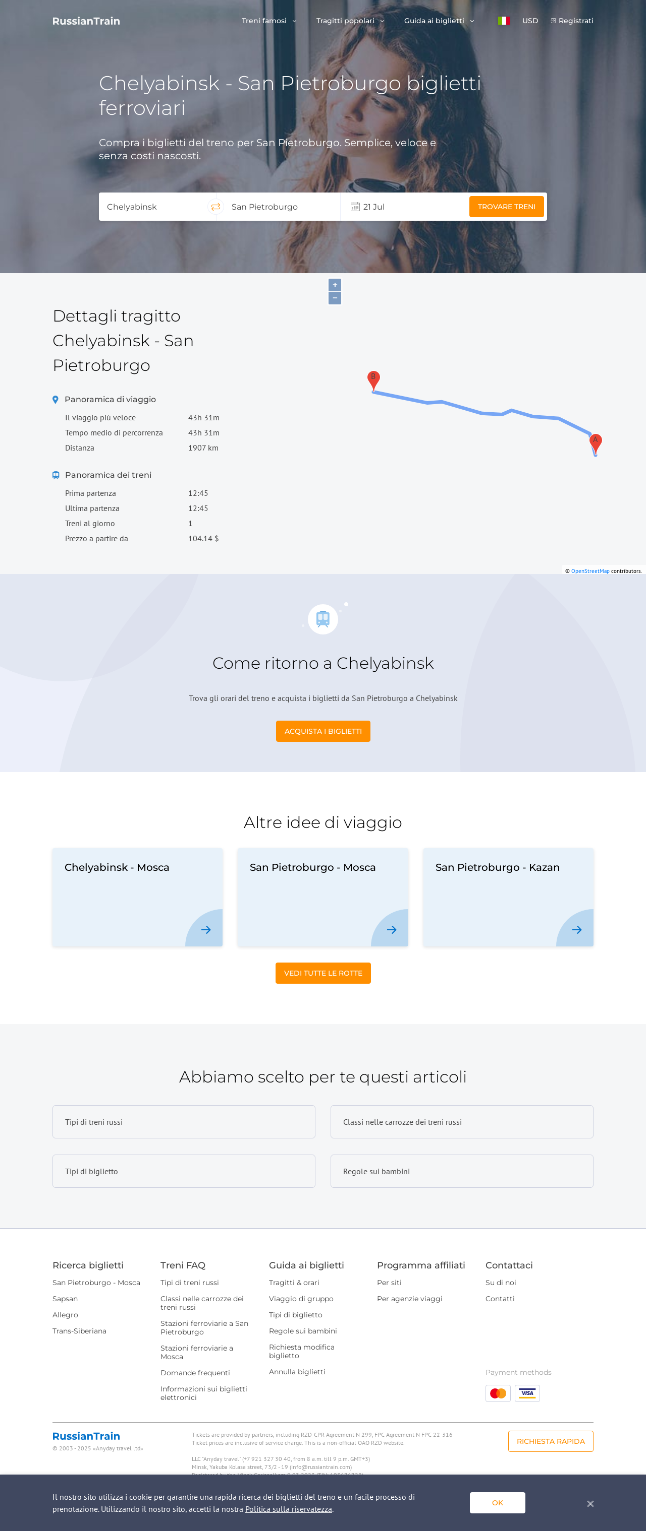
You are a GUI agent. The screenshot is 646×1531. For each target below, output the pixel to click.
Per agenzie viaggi (410, 1298)
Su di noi (501, 1282)
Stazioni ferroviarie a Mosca (196, 1352)
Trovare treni (506, 206)
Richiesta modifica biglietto (302, 1351)
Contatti (500, 1298)
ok (497, 1502)
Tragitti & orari (294, 1282)
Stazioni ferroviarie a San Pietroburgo (204, 1327)
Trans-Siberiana (79, 1330)
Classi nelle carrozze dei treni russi (202, 1303)
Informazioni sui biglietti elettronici (203, 1393)
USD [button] (530, 21)
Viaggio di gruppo (301, 1298)
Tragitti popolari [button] (346, 21)
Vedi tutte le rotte (323, 973)
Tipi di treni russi (189, 1282)
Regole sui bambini (303, 1330)
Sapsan (65, 1298)
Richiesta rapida (551, 1441)
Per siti (389, 1282)
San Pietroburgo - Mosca (96, 1282)
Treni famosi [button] (265, 21)
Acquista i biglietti (323, 731)
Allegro (65, 1314)
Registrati (576, 21)
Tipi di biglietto (295, 1314)
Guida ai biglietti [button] (435, 21)
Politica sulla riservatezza (288, 1509)
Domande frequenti (195, 1372)
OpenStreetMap (590, 571)
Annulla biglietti (297, 1371)
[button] (504, 21)
